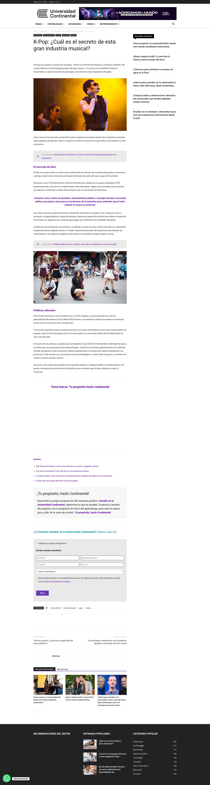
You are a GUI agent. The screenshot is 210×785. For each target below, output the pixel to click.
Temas (39, 24)
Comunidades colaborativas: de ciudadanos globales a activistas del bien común (107, 642)
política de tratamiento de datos (57, 581)
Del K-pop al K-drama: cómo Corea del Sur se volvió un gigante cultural (67, 466)
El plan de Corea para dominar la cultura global (57, 481)
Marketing (66, 35)
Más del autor (62, 669)
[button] (173, 24)
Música (73, 35)
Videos (91, 24)
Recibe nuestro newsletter (48, 550)
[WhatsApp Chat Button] (7, 778)
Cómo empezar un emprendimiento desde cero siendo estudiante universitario (47, 700)
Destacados (44, 31)
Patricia (56, 656)
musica (88, 608)
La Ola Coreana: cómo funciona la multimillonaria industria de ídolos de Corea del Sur (74, 476)
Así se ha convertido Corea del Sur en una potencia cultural (62, 471)
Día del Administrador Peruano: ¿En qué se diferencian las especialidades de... (112, 769)
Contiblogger (56, 24)
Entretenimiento (110, 24)
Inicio (35, 31)
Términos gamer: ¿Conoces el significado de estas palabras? (53, 642)
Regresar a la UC (54, 2)
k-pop (81, 608)
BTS (46, 608)
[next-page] (39, 710)
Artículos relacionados (44, 669)
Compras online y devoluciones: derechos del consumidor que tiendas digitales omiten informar (154, 98)
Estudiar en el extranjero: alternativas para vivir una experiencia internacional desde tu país (154, 114)
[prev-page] (35, 710)
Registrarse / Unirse (40, 2)
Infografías (75, 24)
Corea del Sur (56, 608)
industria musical (69, 608)
